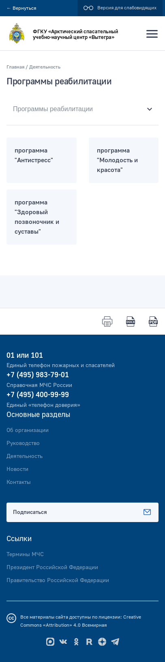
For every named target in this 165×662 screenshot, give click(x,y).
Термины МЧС (25, 554)
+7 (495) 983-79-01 (37, 375)
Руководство (23, 443)
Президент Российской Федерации (52, 567)
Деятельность (24, 456)
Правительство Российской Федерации (57, 580)
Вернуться (21, 8)
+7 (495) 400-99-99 (37, 395)
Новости (17, 469)
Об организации (27, 430)
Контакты (18, 482)
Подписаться (82, 512)
